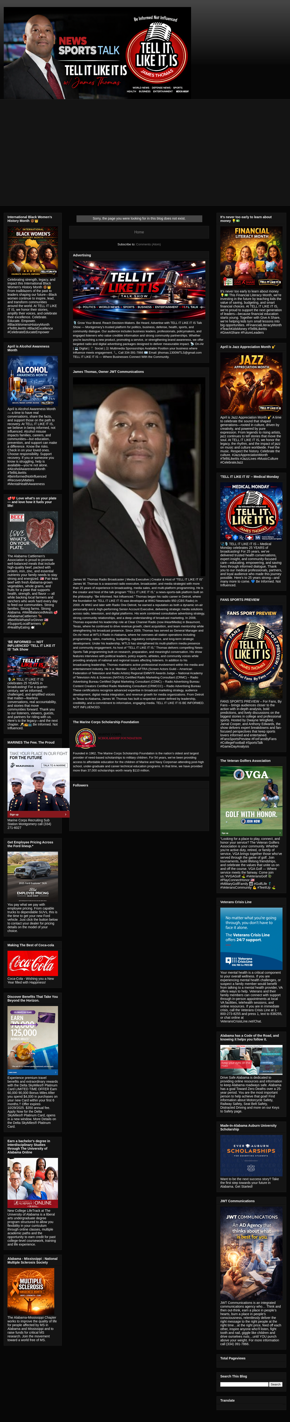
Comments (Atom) (148, 244)
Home (139, 232)
